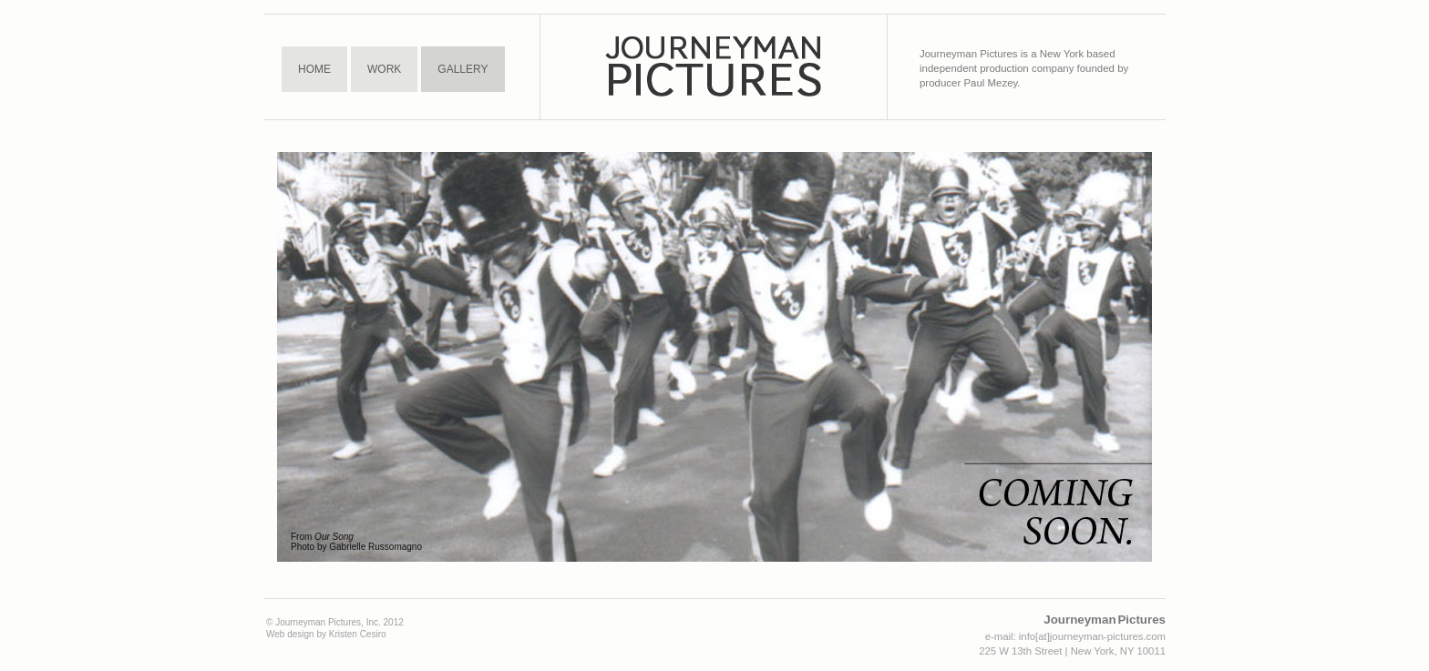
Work (384, 69)
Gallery (462, 69)
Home (314, 69)
